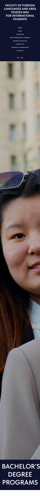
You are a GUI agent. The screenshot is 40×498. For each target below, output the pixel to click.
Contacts (20, 50)
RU (22, 58)
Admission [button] (20, 34)
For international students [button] (20, 37)
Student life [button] (20, 44)
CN (18, 58)
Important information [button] (20, 47)
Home (20, 28)
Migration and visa (20, 41)
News (20, 31)
